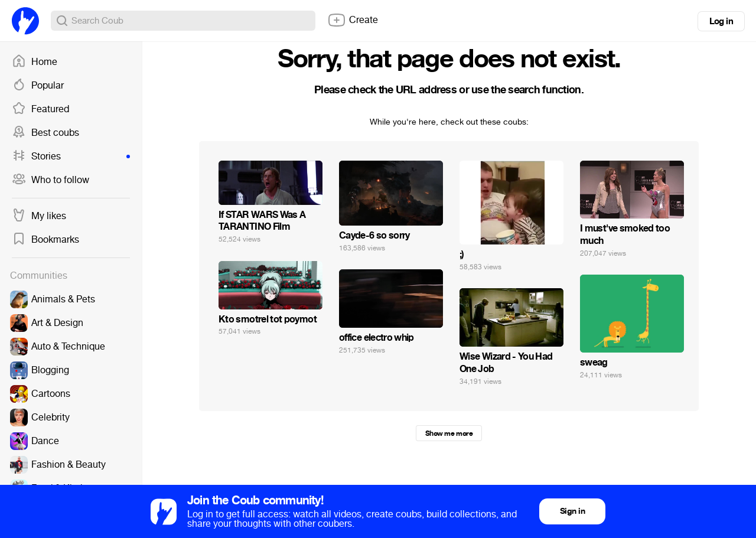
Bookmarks (45, 239)
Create (352, 20)
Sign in (572, 511)
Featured (40, 109)
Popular (38, 85)
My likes (39, 216)
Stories (71, 156)
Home (34, 62)
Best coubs (45, 133)
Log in (721, 21)
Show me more (448, 433)
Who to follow (50, 180)
